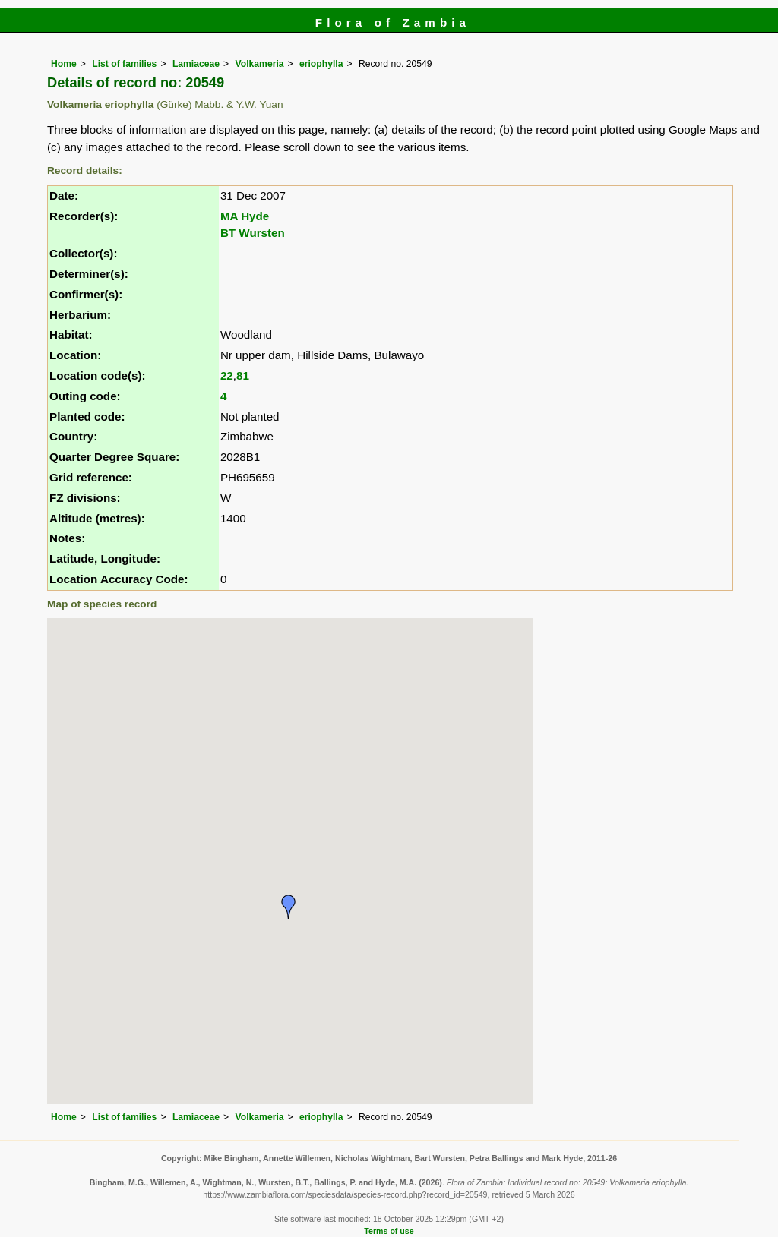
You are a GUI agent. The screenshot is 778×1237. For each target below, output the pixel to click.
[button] (289, 907)
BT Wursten (252, 232)
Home (64, 63)
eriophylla (321, 63)
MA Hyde (244, 216)
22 (226, 375)
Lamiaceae (196, 63)
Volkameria (260, 63)
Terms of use (388, 1230)
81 (242, 375)
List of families (124, 63)
